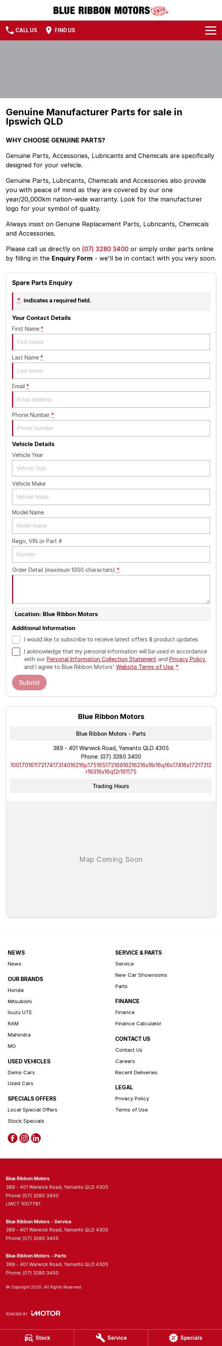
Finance (125, 1012)
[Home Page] (111, 10)
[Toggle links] (33, 1313)
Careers (125, 1061)
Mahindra (19, 1035)
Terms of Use (131, 1109)
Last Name (111, 366)
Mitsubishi (20, 1001)
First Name (111, 337)
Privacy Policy (132, 1098)
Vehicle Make (111, 492)
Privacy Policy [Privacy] (187, 659)
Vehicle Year (111, 464)
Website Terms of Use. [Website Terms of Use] (145, 666)
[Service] (111, 1338)
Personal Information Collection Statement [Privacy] (101, 659)
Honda (16, 990)
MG (12, 1046)
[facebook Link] (12, 1138)
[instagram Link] (24, 1138)
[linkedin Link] (36, 1138)
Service (124, 963)
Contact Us (128, 1050)
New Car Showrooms (141, 975)
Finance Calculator (138, 1023)
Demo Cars (21, 1072)
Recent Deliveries (136, 1072)
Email (111, 395)
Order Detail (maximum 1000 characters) (111, 585)
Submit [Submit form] (29, 682)
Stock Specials (26, 1121)
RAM (13, 1023)
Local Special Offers (32, 1109)
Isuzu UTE (20, 1012)
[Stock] (37, 1338)
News (14, 963)
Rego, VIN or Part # (111, 550)
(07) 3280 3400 (105, 249)
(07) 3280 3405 (41, 1238)
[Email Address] (111, 768)
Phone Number (111, 424)
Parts (121, 986)
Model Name (111, 521)
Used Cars (20, 1083)
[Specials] (185, 1338)
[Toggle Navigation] (210, 30)
